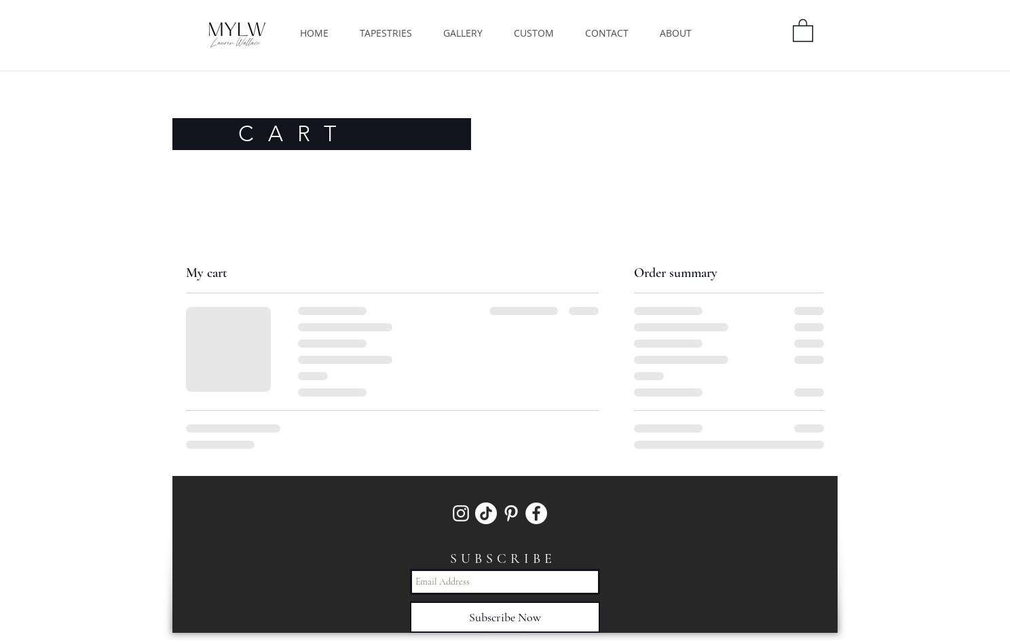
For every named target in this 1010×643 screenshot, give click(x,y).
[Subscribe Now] (505, 617)
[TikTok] (486, 513)
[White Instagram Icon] (461, 513)
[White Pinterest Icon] (511, 513)
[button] (803, 30)
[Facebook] (536, 513)
